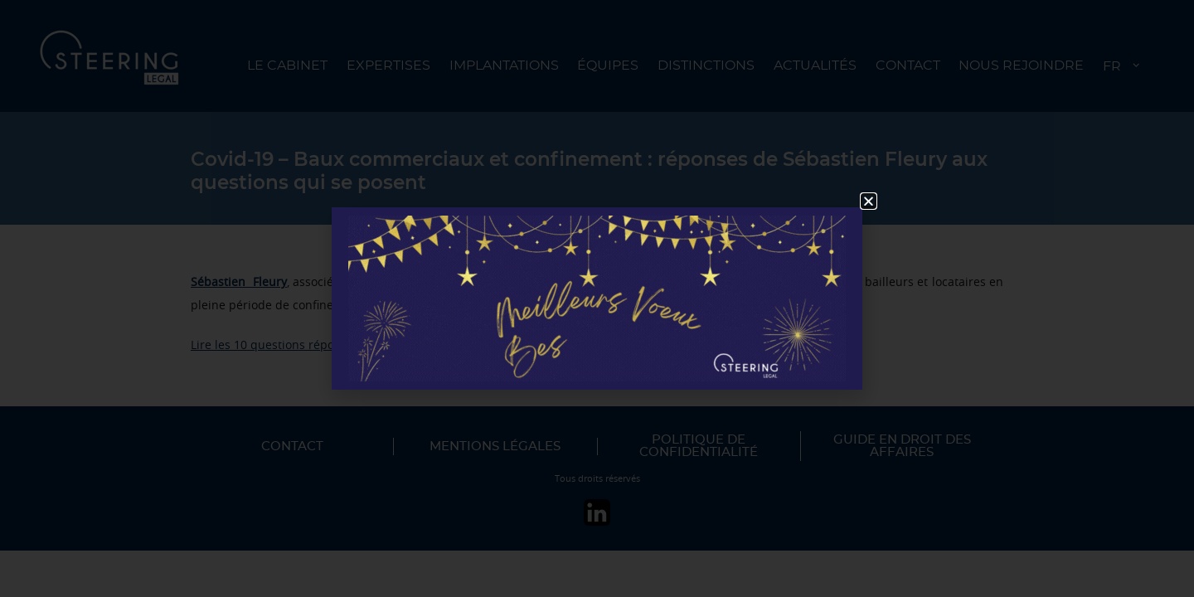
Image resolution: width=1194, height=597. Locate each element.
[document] (597, 298)
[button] (868, 201)
